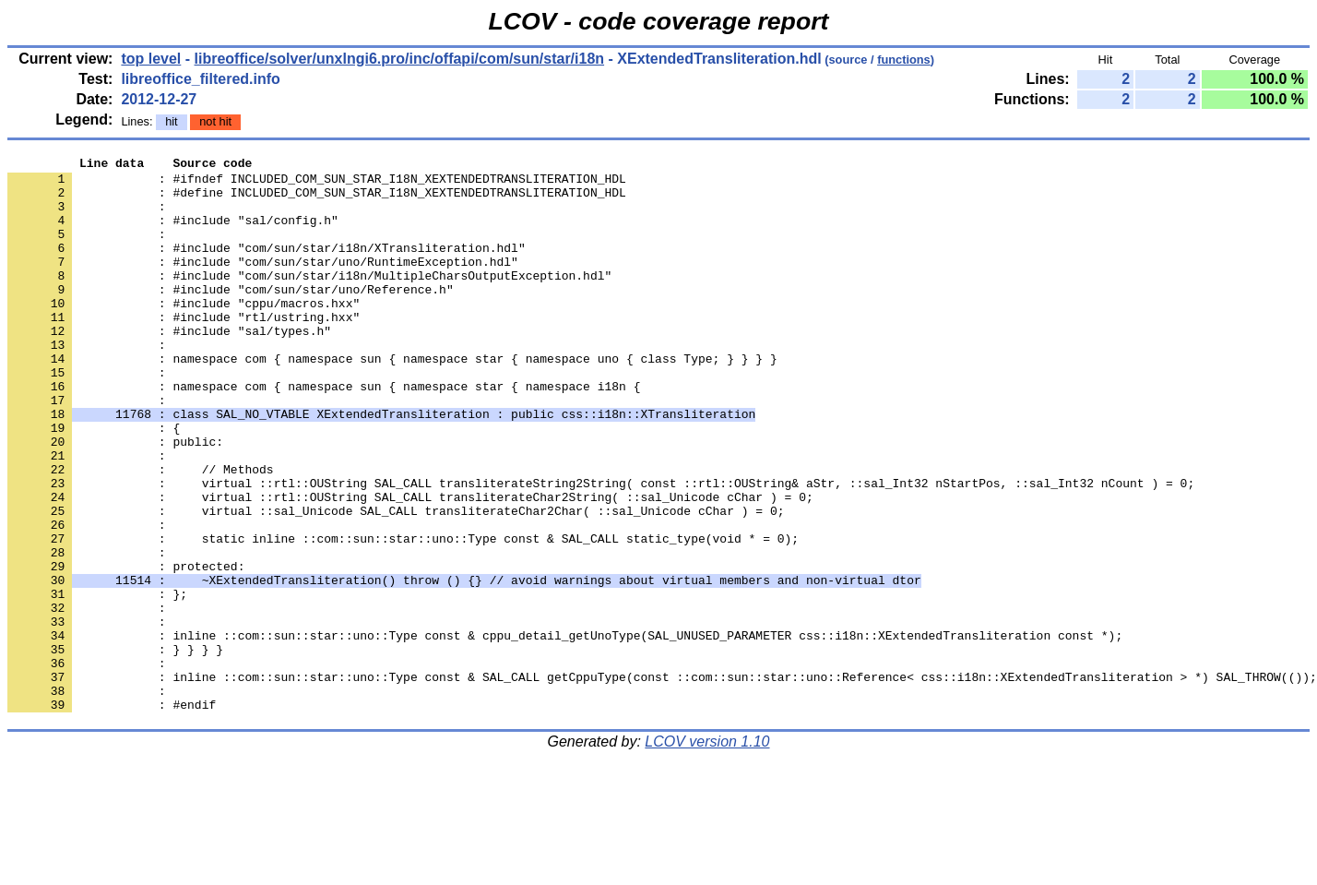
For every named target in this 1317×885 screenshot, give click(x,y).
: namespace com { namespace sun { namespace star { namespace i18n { (323, 433)
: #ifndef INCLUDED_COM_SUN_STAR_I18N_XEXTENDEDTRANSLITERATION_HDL (316, 183)
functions (904, 59)
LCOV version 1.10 (707, 852)
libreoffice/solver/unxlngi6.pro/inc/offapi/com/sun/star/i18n (400, 58)
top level (151, 58)
